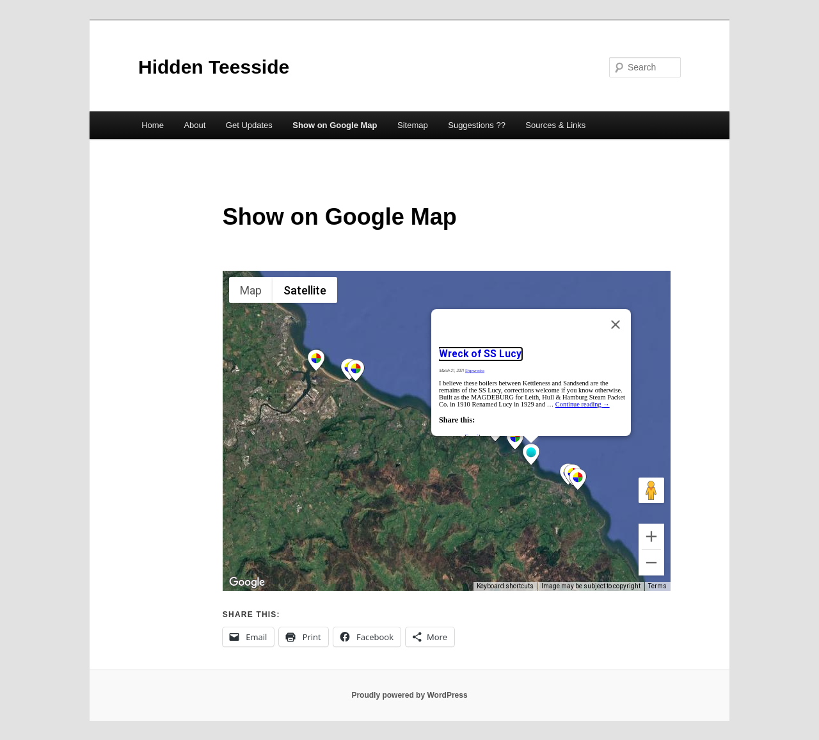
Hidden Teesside (213, 66)
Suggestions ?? (476, 125)
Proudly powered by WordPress (409, 695)
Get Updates (249, 125)
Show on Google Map (334, 125)
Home (152, 125)
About (194, 125)
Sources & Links (555, 125)
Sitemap (412, 125)
